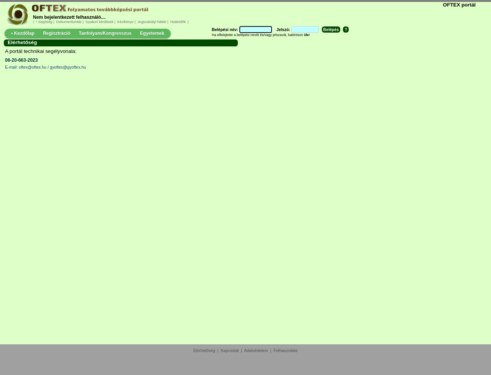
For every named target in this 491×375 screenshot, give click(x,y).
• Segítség (44, 22)
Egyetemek (152, 33)
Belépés (331, 29)
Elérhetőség (204, 350)
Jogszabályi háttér (152, 22)
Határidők (177, 22)
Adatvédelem (256, 350)
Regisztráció (56, 33)
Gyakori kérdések (99, 22)
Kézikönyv (125, 22)
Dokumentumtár (69, 22)
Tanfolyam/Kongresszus (105, 33)
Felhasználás (286, 350)
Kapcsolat (230, 350)
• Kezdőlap (23, 33)
